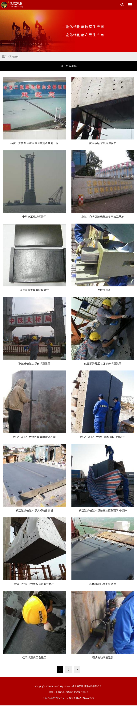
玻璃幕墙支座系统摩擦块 (34, 290)
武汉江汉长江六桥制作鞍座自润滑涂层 (102, 437)
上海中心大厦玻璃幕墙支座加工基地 (102, 216)
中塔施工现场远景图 (34, 216)
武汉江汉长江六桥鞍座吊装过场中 (34, 584)
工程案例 (13, 56)
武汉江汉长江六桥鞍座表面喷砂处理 (34, 437)
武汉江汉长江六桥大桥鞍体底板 (34, 510)
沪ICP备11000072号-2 (53, 697)
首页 (4, 56)
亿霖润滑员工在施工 (34, 657)
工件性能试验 (103, 290)
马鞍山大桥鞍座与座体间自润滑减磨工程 (34, 143)
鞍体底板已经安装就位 (102, 584)
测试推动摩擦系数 (102, 657)
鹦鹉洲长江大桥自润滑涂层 (34, 363)
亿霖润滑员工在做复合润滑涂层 (102, 363)
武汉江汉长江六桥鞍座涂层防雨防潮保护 (103, 510)
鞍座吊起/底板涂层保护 (102, 143)
